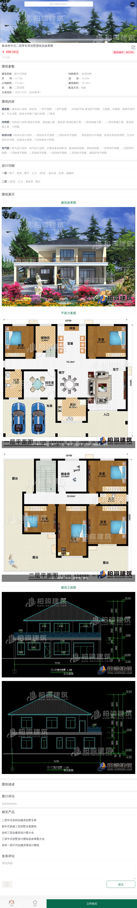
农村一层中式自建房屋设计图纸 (20, 845)
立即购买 (92, 903)
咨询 (35, 903)
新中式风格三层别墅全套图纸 (19, 826)
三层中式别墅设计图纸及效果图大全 (23, 838)
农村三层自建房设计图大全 (18, 832)
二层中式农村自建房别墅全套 (19, 820)
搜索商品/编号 (58, 3)
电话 (11, 903)
